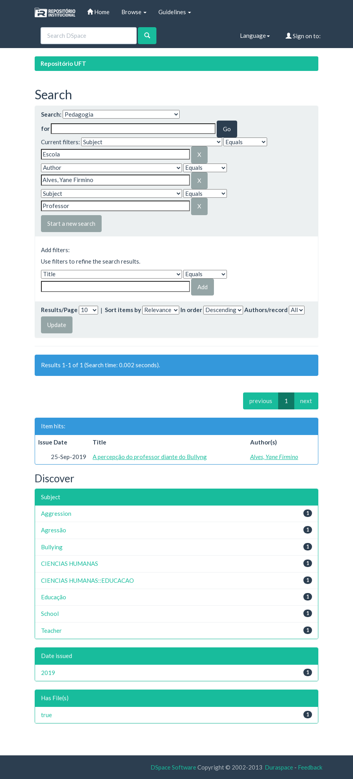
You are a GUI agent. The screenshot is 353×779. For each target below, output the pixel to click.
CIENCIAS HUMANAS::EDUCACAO (87, 580)
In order (191, 309)
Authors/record (266, 309)
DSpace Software (173, 767)
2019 (48, 672)
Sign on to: (303, 35)
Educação (53, 597)
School (50, 613)
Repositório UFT (63, 63)
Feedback (310, 767)
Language (255, 35)
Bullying (52, 546)
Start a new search (71, 223)
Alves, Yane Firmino (274, 456)
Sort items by (123, 309)
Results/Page (59, 309)
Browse (134, 11)
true (46, 714)
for (45, 128)
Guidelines (174, 11)
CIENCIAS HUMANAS (69, 563)
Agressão (53, 530)
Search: (51, 114)
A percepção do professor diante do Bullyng (150, 456)
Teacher (51, 630)
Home (98, 11)
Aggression (56, 513)
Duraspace (279, 767)
